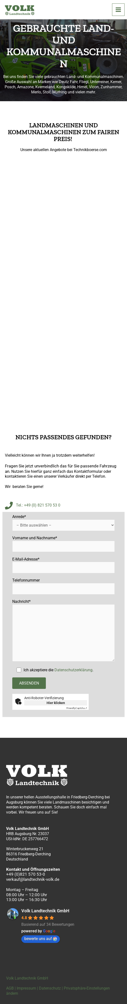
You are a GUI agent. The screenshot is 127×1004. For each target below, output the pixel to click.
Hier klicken (56, 703)
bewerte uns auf (40, 938)
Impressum (26, 988)
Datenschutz (50, 988)
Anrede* (63, 522)
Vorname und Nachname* (63, 544)
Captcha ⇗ (76, 708)
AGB (10, 988)
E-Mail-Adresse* (63, 565)
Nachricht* (63, 631)
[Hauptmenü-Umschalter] (118, 9)
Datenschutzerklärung (73, 670)
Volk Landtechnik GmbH (45, 910)
